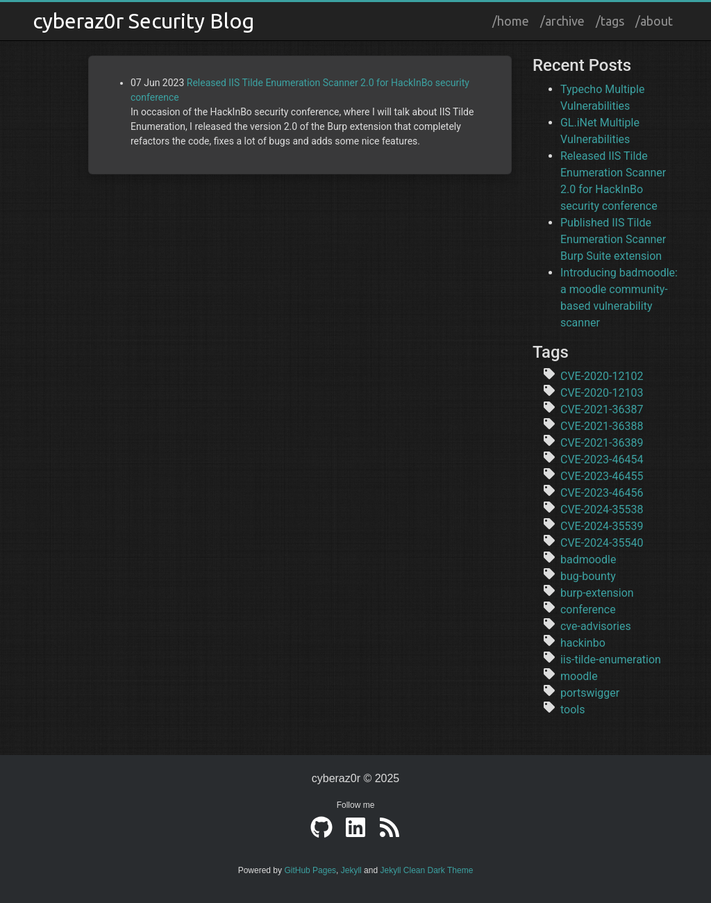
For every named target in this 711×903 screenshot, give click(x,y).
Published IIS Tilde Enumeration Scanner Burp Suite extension (613, 239)
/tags (610, 21)
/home (510, 21)
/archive (562, 21)
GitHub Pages (310, 870)
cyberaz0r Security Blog (143, 21)
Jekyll (351, 870)
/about (654, 21)
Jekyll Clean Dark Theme (426, 870)
